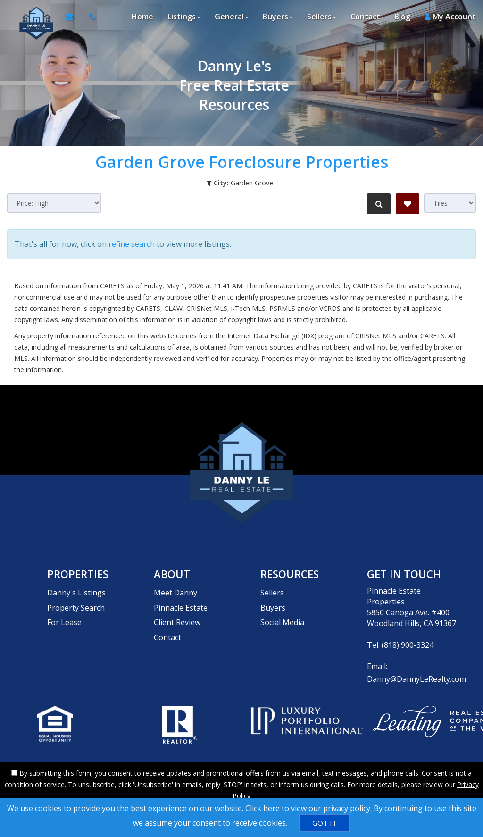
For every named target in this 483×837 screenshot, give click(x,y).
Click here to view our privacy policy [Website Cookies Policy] (307, 808)
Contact (365, 19)
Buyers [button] (278, 19)
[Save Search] (407, 203)
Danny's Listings (76, 587)
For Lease (64, 608)
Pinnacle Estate (181, 598)
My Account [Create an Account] (450, 19)
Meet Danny (175, 587)
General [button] (232, 19)
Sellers (272, 587)
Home (142, 19)
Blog (402, 19)
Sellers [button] (321, 19)
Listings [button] (183, 19)
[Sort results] (54, 203)
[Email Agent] (71, 19)
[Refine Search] (377, 203)
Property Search (76, 598)
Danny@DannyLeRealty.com (416, 673)
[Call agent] (87, 19)
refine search (131, 242)
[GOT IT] (324, 823)
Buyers (272, 598)
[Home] (31, 19)
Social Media (282, 608)
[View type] (450, 203)
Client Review (177, 608)
